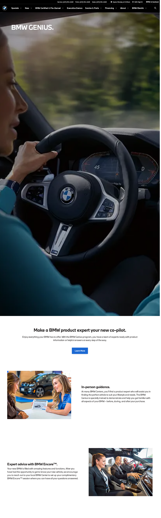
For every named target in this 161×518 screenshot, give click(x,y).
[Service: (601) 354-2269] (65, 1)
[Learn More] (80, 351)
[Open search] (155, 8)
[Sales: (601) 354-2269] (99, 1)
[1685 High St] (137, 1)
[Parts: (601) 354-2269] (83, 1)
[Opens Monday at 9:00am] (120, 1)
